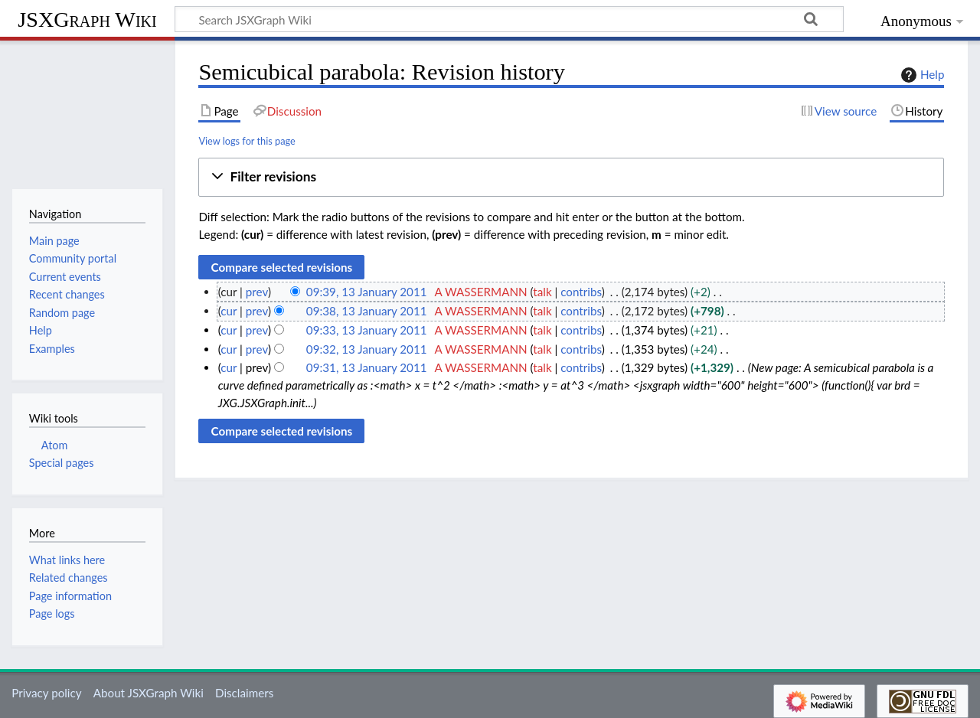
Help (920, 75)
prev (257, 292)
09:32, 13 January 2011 (366, 349)
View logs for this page (246, 141)
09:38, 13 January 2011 (366, 311)
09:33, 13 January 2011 (366, 330)
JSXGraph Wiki (87, 19)
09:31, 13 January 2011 (366, 367)
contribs (580, 292)
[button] (571, 177)
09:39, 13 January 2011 (366, 292)
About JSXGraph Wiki (148, 693)
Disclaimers (244, 693)
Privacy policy (46, 693)
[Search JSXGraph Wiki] (509, 19)
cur (228, 311)
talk (542, 292)
